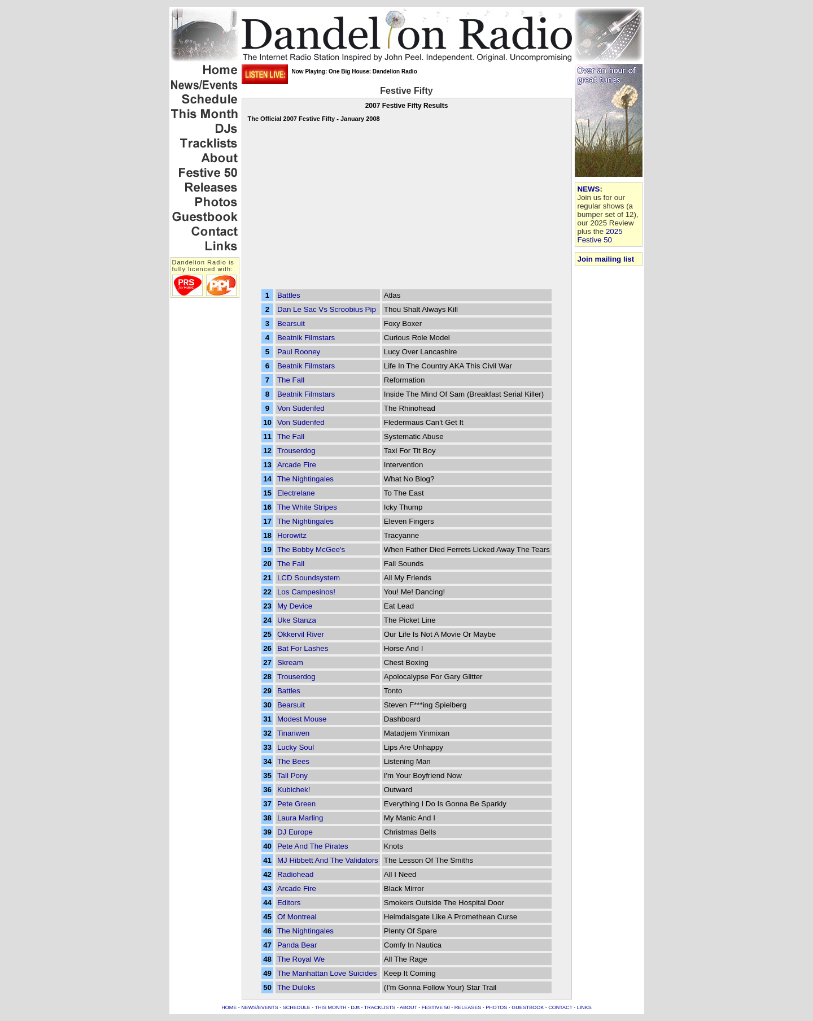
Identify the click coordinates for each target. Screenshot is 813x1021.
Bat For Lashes (302, 648)
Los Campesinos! (306, 592)
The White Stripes (307, 507)
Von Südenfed (301, 408)
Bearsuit (291, 323)
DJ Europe (295, 832)
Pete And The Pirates (312, 846)
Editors (288, 902)
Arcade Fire (296, 464)
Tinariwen (293, 733)
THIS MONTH (331, 1007)
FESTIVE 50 (436, 1007)
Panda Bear (297, 945)
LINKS (584, 1007)
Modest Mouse (301, 719)
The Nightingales (305, 479)
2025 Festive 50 (600, 235)
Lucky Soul (295, 747)
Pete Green (296, 804)
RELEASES (468, 1007)
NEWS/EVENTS (259, 1007)
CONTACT (560, 1007)
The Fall (290, 380)
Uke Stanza (296, 620)
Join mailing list (606, 259)
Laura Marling (300, 818)
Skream (290, 662)
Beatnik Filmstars (306, 337)
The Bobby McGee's (311, 549)
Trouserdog (296, 450)
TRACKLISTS (380, 1007)
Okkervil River (300, 634)
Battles (288, 295)
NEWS (589, 189)
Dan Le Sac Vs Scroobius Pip (326, 309)
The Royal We (301, 959)
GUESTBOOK (528, 1007)
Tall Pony (292, 775)
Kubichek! (294, 789)
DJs (355, 1007)
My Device (294, 606)
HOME (229, 1007)
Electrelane (296, 493)
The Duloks (296, 987)
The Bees (293, 761)
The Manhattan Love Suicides (327, 973)
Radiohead (295, 874)
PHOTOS (496, 1007)
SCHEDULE (297, 1007)
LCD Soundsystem (308, 578)
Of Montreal (297, 917)
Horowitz (292, 535)
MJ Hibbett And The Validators (327, 860)
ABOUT (408, 1007)
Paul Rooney (298, 351)
